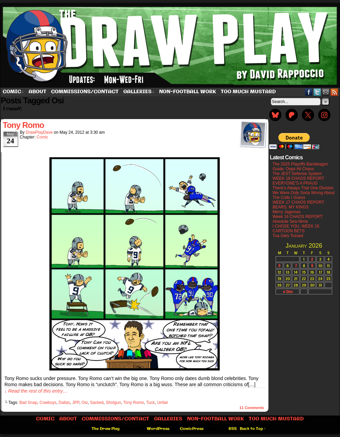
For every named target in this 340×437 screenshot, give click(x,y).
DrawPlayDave (39, 132)
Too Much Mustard (248, 91)
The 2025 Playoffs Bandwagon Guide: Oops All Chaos (300, 166)
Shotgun (113, 402)
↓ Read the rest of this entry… (35, 391)
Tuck (150, 402)
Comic (13, 92)
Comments (251, 408)
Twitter (317, 92)
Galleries (138, 92)
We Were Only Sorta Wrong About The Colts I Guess (304, 195)
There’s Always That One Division (303, 188)
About (37, 91)
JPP (75, 402)
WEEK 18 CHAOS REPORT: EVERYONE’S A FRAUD (299, 181)
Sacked (97, 402)
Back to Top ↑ (253, 429)
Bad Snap (28, 402)
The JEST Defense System (297, 173)
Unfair (162, 402)
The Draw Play (106, 429)
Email (326, 92)
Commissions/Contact (85, 91)
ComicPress (191, 429)
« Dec (288, 291)
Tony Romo (23, 125)
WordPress (158, 429)
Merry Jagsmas (286, 211)
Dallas (64, 402)
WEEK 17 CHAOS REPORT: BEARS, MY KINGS (299, 204)
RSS (334, 92)
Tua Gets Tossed (288, 235)
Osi (84, 402)
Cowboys (48, 402)
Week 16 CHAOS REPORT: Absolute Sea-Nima (298, 219)
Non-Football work (187, 91)
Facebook (309, 92)
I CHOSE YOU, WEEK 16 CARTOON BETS (296, 228)
